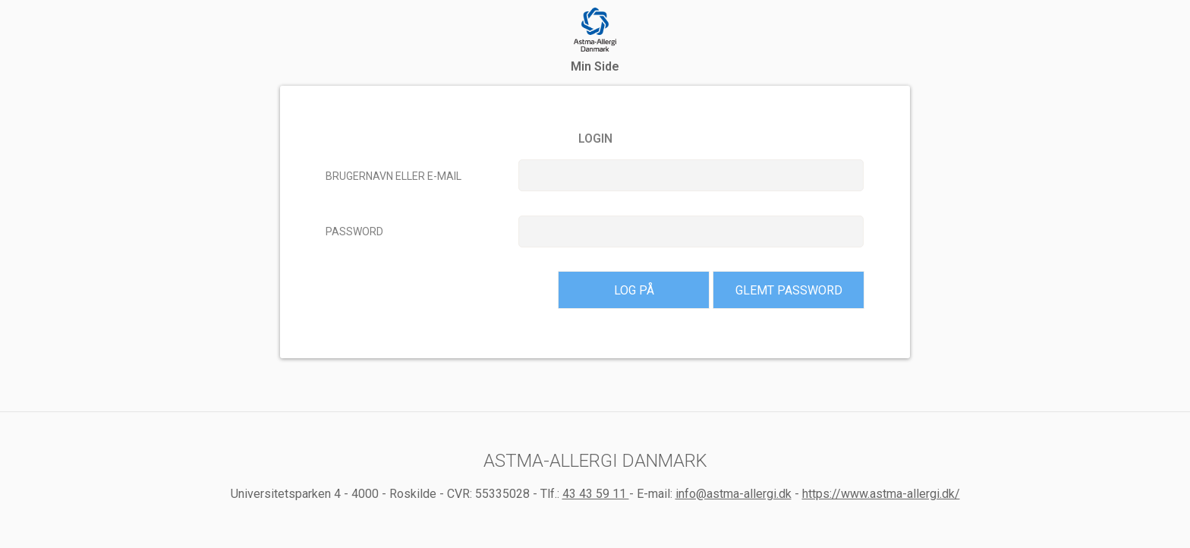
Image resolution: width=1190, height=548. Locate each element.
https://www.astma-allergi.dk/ (881, 494)
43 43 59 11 (595, 494)
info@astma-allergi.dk (733, 494)
